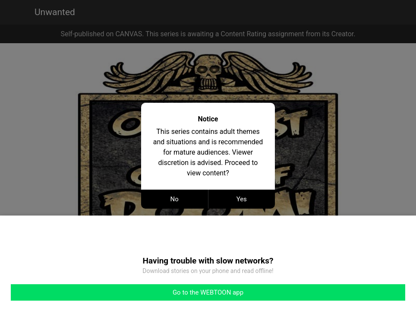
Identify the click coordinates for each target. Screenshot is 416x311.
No (174, 199)
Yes (241, 199)
